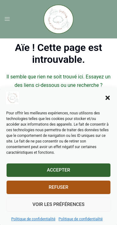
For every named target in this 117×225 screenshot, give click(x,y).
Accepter (58, 176)
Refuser (58, 193)
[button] (108, 103)
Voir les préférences (58, 210)
